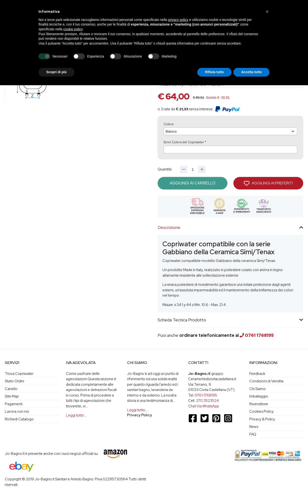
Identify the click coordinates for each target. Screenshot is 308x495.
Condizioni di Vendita (266, 381)
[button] (267, 11)
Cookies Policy (261, 411)
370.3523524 (207, 400)
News (253, 426)
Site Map (12, 396)
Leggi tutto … (76, 415)
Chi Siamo (257, 388)
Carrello (11, 388)
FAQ (252, 434)
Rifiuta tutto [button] (214, 72)
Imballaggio (258, 396)
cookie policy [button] (73, 29)
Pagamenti (13, 404)
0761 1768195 (259, 335)
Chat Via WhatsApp (203, 406)
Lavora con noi (17, 411)
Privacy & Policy (262, 419)
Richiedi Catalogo (19, 419)
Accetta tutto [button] (251, 72)
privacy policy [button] (178, 20)
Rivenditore (258, 404)
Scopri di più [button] (56, 72)
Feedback (257, 373)
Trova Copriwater (19, 373)
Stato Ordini (14, 381)
